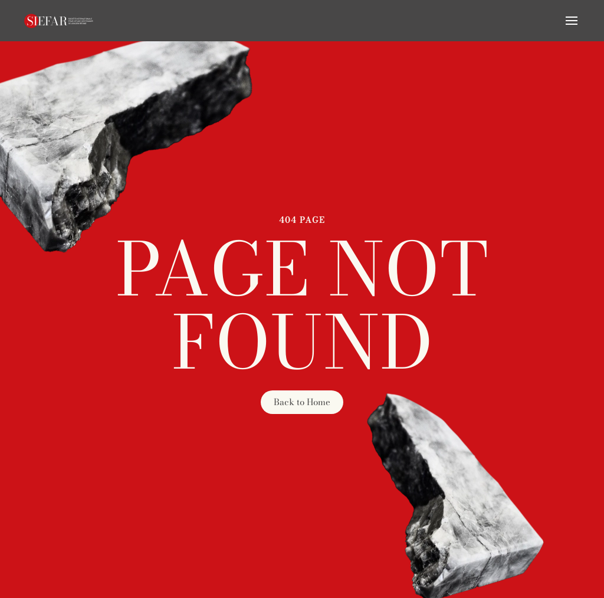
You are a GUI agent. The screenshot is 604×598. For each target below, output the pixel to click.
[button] (571, 20)
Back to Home (302, 402)
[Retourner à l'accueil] (59, 20)
